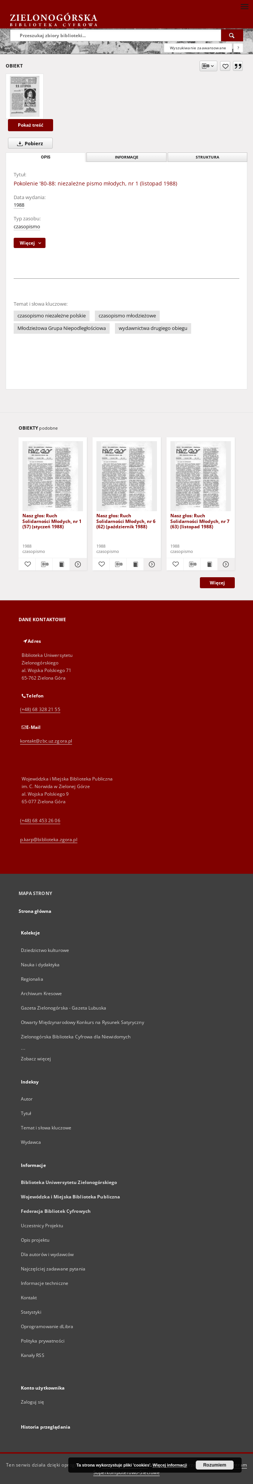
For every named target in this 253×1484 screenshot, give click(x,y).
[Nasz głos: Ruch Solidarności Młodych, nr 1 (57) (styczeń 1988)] (53, 476)
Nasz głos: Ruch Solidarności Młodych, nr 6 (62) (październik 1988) (126, 520)
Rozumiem (214, 1465)
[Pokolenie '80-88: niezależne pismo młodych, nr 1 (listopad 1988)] (24, 96)
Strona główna (35, 911)
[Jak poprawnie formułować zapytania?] (238, 47)
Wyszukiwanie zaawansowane (198, 47)
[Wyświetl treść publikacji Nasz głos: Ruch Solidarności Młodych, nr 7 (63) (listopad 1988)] (209, 564)
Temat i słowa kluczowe (46, 1127)
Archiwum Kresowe (41, 993)
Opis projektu (35, 1240)
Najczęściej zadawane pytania (53, 1269)
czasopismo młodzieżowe (127, 316)
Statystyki (31, 1312)
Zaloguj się (32, 1402)
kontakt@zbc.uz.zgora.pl (46, 741)
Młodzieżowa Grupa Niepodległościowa (61, 328)
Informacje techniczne (45, 1283)
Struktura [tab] (207, 157)
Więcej (217, 582)
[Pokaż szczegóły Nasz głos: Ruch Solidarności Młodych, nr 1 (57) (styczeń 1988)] (77, 564)
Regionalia (32, 979)
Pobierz (28, 143)
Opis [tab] (45, 157)
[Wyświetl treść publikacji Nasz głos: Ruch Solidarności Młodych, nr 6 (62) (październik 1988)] (135, 564)
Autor (27, 1099)
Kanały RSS (32, 1355)
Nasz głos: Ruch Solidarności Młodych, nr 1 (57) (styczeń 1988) (52, 520)
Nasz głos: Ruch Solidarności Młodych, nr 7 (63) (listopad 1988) (199, 520)
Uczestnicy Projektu (42, 1225)
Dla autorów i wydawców (47, 1254)
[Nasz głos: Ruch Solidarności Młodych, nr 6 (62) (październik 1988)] (127, 476)
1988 (19, 205)
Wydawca (31, 1142)
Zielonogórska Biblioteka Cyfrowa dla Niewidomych (76, 1036)
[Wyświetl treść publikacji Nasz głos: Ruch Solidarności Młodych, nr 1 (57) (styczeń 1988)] (61, 564)
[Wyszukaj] (232, 35)
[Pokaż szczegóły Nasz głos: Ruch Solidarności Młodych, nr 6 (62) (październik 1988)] (151, 564)
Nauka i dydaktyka (40, 964)
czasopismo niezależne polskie (51, 316)
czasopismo (27, 226)
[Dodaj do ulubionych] (225, 66)
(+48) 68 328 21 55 (40, 709)
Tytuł (26, 1113)
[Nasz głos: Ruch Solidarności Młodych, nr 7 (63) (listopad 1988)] (201, 476)
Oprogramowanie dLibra (47, 1326)
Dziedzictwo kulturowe (45, 950)
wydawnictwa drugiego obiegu (153, 328)
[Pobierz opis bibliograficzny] (44, 564)
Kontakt (29, 1297)
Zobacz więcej (36, 1058)
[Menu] (244, 6)
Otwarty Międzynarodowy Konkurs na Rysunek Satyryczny (82, 1022)
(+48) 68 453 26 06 (40, 820)
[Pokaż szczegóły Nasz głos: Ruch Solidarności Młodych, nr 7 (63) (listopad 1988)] (225, 564)
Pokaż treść (30, 125)
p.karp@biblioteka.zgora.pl (48, 839)
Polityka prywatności (42, 1341)
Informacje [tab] (126, 157)
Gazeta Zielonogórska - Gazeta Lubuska (63, 1008)
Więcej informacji (170, 1465)
